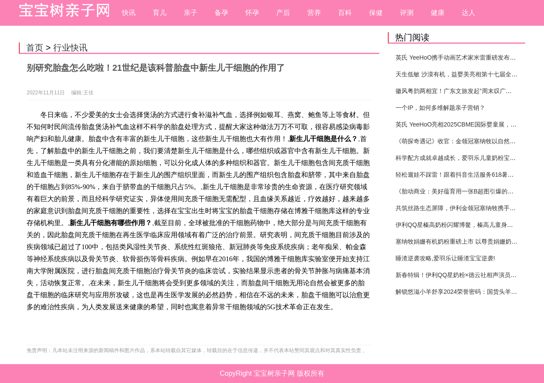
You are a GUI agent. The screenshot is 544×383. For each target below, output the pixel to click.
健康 (437, 12)
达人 (468, 12)
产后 (283, 12)
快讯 (129, 12)
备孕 (221, 12)
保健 (376, 12)
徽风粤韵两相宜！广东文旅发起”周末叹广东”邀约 (461, 90)
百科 (345, 12)
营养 (314, 12)
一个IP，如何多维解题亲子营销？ (440, 107)
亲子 (190, 12)
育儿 (159, 12)
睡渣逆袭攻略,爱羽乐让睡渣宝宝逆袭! (445, 258)
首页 (34, 47)
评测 (407, 12)
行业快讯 (70, 47)
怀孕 (252, 12)
